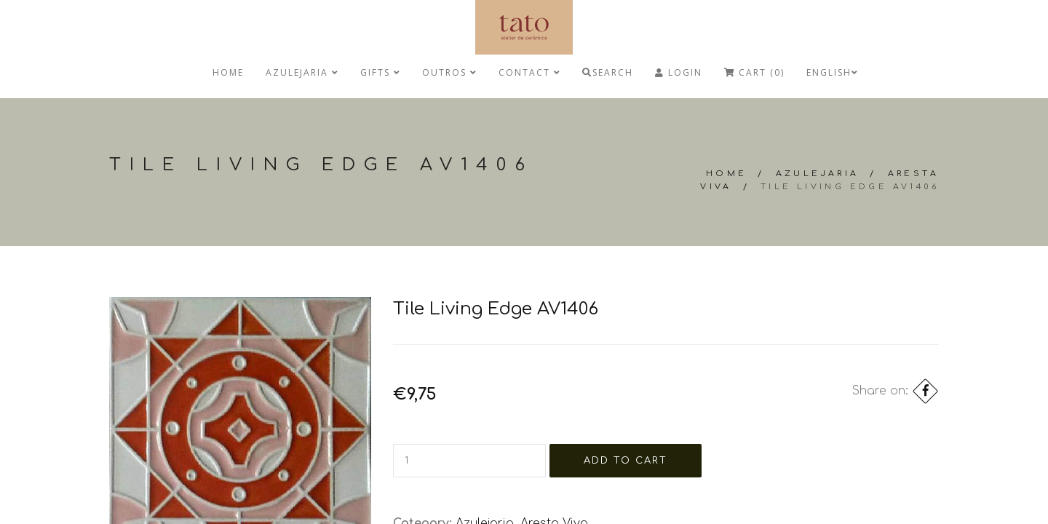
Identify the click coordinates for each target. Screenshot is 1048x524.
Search (607, 72)
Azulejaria (302, 72)
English (832, 72)
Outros (449, 72)
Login (678, 72)
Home (228, 72)
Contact (529, 72)
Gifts (380, 72)
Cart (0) (754, 72)
